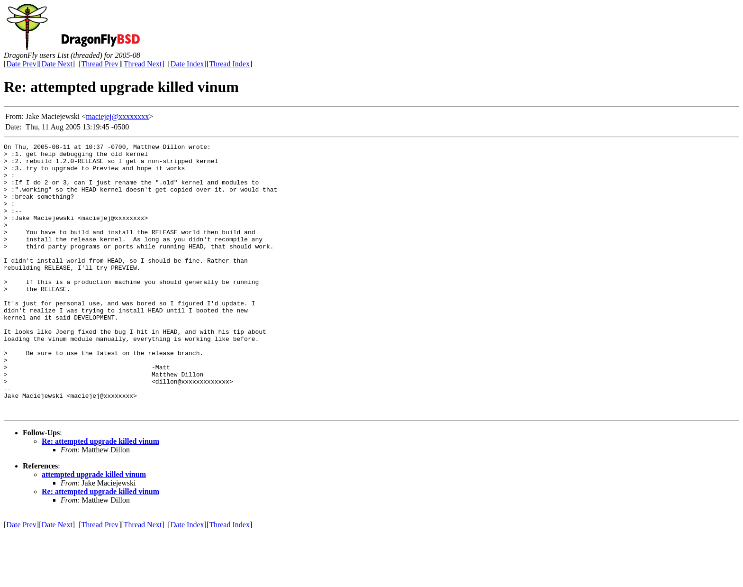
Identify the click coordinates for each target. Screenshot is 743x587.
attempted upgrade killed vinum (94, 528)
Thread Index (229, 64)
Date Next (57, 64)
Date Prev (21, 64)
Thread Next (143, 64)
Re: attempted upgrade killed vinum (100, 495)
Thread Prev (99, 64)
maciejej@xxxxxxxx (117, 116)
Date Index (187, 64)
